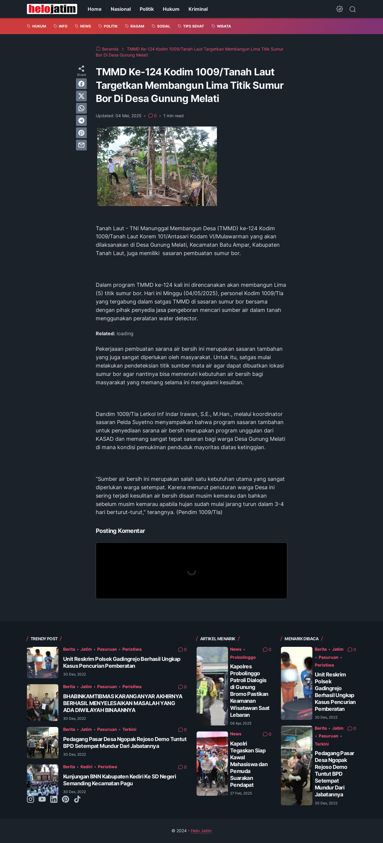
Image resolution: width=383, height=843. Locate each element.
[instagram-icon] (30, 800)
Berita (69, 649)
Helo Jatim (201, 830)
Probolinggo (243, 657)
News (235, 649)
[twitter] (81, 96)
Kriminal (198, 9)
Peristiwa (132, 649)
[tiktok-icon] (77, 800)
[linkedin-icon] (53, 800)
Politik (147, 9)
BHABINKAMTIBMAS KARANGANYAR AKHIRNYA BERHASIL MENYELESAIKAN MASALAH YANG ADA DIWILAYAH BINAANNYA (122, 703)
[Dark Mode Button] (339, 9)
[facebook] (81, 83)
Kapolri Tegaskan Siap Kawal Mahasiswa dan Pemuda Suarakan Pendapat (249, 764)
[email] (81, 145)
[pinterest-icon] (65, 800)
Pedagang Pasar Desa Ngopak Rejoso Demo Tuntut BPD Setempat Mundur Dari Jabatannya (334, 774)
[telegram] (81, 120)
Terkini (129, 729)
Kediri (86, 766)
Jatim (86, 649)
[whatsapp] (81, 108)
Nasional (121, 9)
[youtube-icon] (42, 800)
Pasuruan (107, 649)
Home (95, 9)
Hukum (171, 9)
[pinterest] (81, 132)
